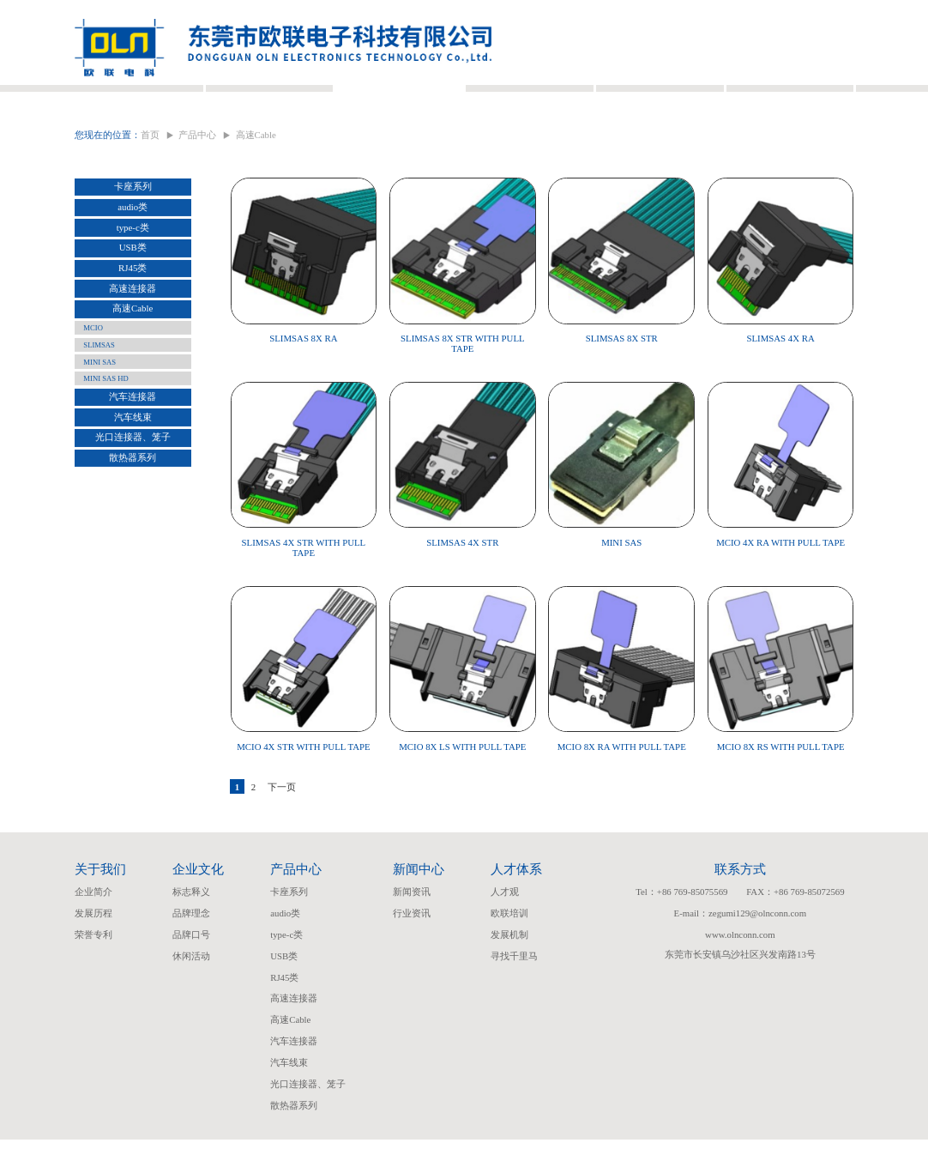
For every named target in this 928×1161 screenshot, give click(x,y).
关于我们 (139, 98)
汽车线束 (133, 445)
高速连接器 (132, 316)
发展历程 (93, 935)
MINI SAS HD (105, 406)
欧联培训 (509, 935)
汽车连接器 (132, 425)
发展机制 (509, 956)
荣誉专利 (93, 956)
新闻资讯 (412, 914)
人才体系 (659, 98)
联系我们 (789, 98)
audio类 (133, 235)
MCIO (93, 356)
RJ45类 (132, 296)
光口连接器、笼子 (133, 465)
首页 (150, 163)
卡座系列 (133, 214)
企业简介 (93, 914)
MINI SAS (99, 389)
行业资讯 (412, 935)
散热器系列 (132, 486)
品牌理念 (191, 935)
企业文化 (268, 98)
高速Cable (132, 336)
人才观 (505, 914)
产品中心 (399, 98)
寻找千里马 (514, 977)
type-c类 (133, 255)
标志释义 (191, 914)
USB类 (133, 275)
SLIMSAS (99, 373)
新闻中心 (529, 98)
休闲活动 (191, 977)
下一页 (282, 810)
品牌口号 (191, 956)
